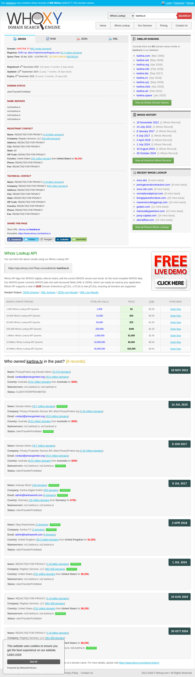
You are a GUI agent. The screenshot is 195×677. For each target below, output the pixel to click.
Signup (190, 3)
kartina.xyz (143, 82)
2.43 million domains (92, 411)
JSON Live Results (67, 292)
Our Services (145, 25)
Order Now (175, 309)
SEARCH (184, 15)
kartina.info (143, 68)
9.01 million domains (40, 382)
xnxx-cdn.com (145, 189)
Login (169, 3)
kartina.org (143, 64)
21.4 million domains (71, 52)
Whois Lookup (122, 25)
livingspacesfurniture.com (151, 197)
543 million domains (57, 186)
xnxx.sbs (142, 180)
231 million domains (41, 158)
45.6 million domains (57, 377)
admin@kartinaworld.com (29, 495)
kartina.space (144, 95)
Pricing (164, 25)
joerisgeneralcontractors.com (153, 184)
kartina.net (143, 60)
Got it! (33, 661)
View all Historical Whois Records (153, 160)
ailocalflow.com (145, 219)
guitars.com (143, 206)
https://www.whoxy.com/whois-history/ (139, 662)
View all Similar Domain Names (152, 102)
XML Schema (48, 292)
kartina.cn (142, 77)
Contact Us (182, 25)
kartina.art (142, 90)
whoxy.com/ (29, 229)
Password (179, 3)
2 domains (42, 524)
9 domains (49, 495)
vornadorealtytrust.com (150, 193)
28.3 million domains (48, 539)
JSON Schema (31, 292)
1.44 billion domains (53, 134)
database (11, 3)
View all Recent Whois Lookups (152, 227)
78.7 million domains (43, 406)
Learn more (14, 654)
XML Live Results (89, 292)
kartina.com (143, 55)
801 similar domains (41, 48)
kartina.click (143, 86)
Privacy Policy (70, 673)
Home (103, 25)
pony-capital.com (146, 215)
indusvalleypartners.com (151, 211)
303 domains (51, 490)
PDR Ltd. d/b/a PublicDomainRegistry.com (39, 52)
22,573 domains (61, 372)
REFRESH (72, 56)
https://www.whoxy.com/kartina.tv (34, 233)
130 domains (39, 485)
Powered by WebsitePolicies (21, 667)
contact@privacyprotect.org (30, 377)
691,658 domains (50, 138)
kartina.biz (142, 73)
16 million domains (39, 500)
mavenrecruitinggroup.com (152, 202)
